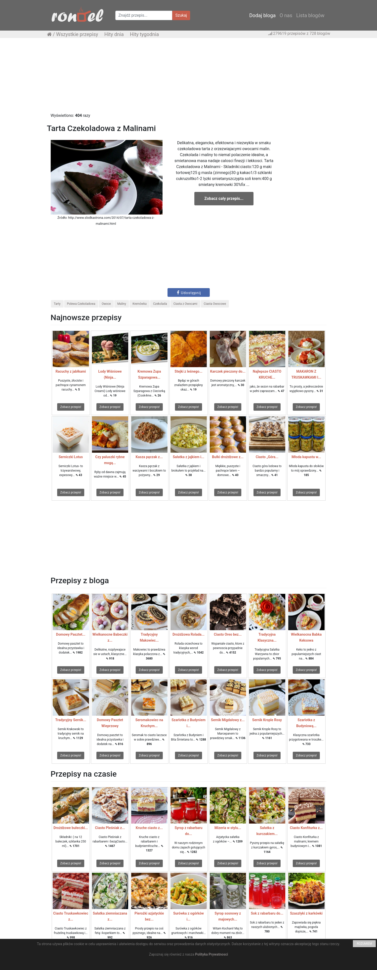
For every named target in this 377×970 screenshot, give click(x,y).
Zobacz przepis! (70, 407)
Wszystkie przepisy (77, 34)
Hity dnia (114, 34)
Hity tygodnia (144, 34)
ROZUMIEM (364, 943)
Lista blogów (310, 15)
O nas (286, 15)
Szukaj (181, 15)
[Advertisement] (189, 78)
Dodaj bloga (262, 15)
